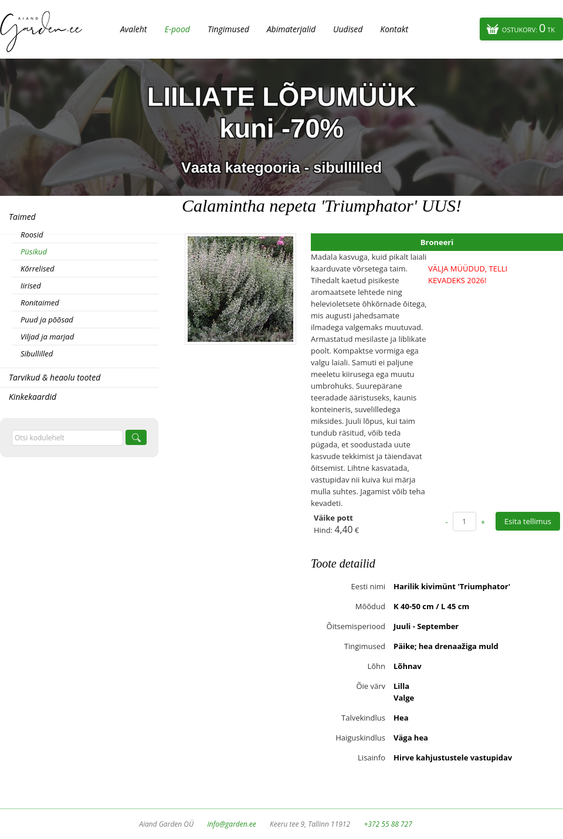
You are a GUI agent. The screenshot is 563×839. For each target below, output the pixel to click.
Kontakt (394, 29)
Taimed (22, 216)
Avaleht (133, 29)
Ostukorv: (528, 28)
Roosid (32, 234)
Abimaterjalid (291, 29)
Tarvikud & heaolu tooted (54, 377)
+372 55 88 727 (388, 824)
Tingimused (228, 29)
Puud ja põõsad (47, 319)
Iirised (31, 285)
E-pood (177, 29)
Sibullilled (37, 353)
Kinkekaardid (32, 396)
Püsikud (34, 251)
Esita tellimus (527, 521)
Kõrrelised (38, 268)
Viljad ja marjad (47, 336)
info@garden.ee (232, 824)
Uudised (347, 29)
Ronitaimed (40, 302)
